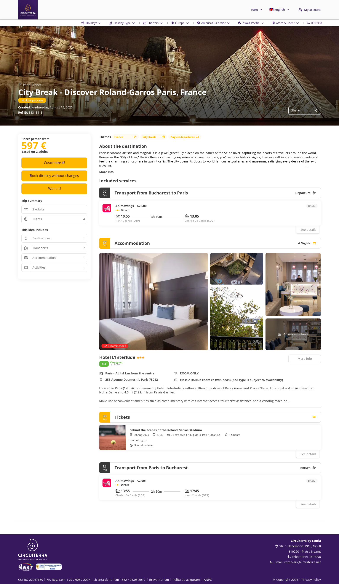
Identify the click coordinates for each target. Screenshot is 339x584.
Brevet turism (159, 580)
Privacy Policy (311, 580)
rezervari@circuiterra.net (302, 562)
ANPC (208, 580)
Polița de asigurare (186, 580)
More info (106, 172)
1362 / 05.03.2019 (132, 580)
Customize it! (54, 162)
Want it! (54, 188)
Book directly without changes (54, 175)
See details (308, 230)
